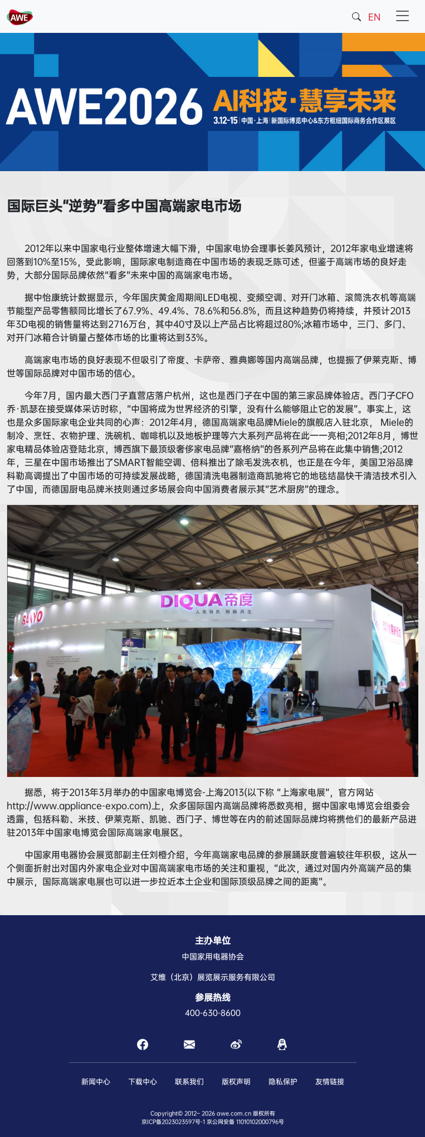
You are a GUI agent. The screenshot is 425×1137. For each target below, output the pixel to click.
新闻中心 (95, 1081)
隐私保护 (282, 1081)
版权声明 (236, 1081)
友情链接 (329, 1081)
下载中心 (142, 1081)
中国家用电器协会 (213, 956)
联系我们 (189, 1081)
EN (374, 17)
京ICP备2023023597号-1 (173, 1121)
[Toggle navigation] (402, 16)
